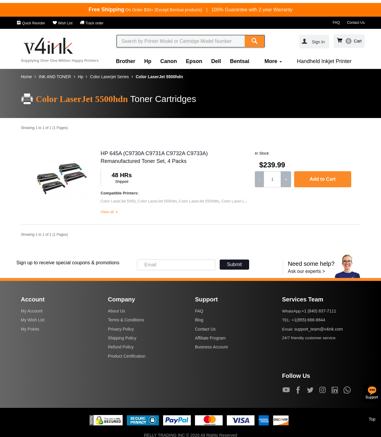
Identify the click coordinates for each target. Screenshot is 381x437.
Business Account (211, 347)
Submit (234, 264)
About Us (116, 311)
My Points (30, 329)
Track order (92, 23)
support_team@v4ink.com (318, 329)
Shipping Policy (122, 338)
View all (109, 212)
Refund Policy (121, 347)
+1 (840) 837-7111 (319, 311)
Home (26, 76)
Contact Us (356, 23)
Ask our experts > (306, 271)
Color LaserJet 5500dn (157, 201)
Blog (199, 319)
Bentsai (239, 61)
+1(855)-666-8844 (308, 319)
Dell (216, 61)
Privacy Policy (121, 329)
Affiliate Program (210, 338)
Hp (148, 61)
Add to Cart (322, 179)
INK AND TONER (55, 76)
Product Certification (127, 356)
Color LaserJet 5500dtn (199, 201)
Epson (194, 61)
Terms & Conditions (126, 319)
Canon (168, 61)
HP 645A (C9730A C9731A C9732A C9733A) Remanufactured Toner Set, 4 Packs (154, 157)
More (273, 61)
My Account (31, 311)
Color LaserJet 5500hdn (159, 76)
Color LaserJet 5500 (118, 201)
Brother (125, 61)
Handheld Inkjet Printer (324, 61)
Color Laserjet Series (109, 76)
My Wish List (32, 319)
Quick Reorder (30, 23)
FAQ (336, 23)
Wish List (62, 23)
